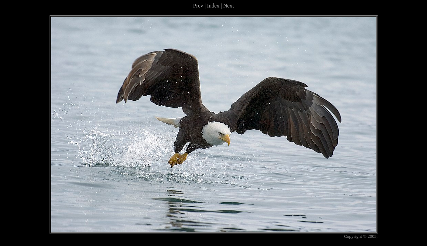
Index (213, 6)
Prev (198, 6)
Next (228, 6)
